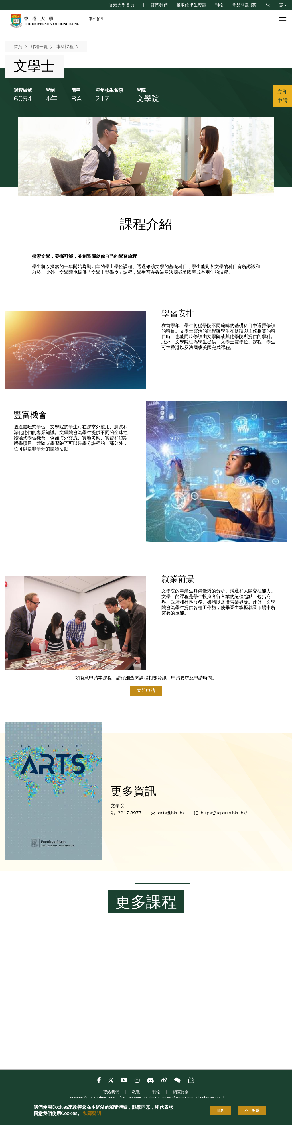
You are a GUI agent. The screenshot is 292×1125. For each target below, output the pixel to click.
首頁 (18, 46)
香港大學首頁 (108, 5)
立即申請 (146, 715)
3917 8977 (130, 837)
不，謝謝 (251, 1110)
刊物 (214, 5)
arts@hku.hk (171, 837)
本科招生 (97, 18)
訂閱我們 (148, 5)
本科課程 (65, 46)
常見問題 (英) (242, 5)
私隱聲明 (92, 1113)
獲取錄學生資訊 (184, 5)
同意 (220, 1110)
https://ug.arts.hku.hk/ (224, 837)
